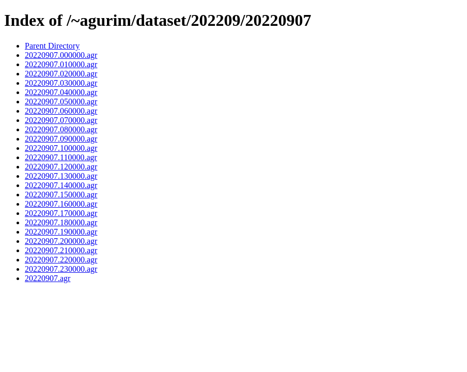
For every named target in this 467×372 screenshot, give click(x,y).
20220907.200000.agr (61, 241)
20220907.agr (47, 278)
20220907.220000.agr (61, 259)
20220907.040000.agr (61, 92)
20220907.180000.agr (61, 222)
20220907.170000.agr (61, 213)
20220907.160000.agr (61, 203)
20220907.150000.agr (61, 194)
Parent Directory (52, 45)
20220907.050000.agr (61, 101)
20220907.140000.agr (61, 185)
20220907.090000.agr (61, 138)
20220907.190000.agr (61, 231)
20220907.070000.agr (61, 120)
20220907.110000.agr (61, 157)
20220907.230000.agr (61, 269)
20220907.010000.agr (61, 64)
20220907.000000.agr (61, 55)
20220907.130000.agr (61, 176)
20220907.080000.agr (61, 129)
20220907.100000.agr (61, 148)
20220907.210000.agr (61, 250)
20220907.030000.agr (61, 83)
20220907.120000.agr (61, 166)
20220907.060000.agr (61, 110)
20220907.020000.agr (61, 73)
